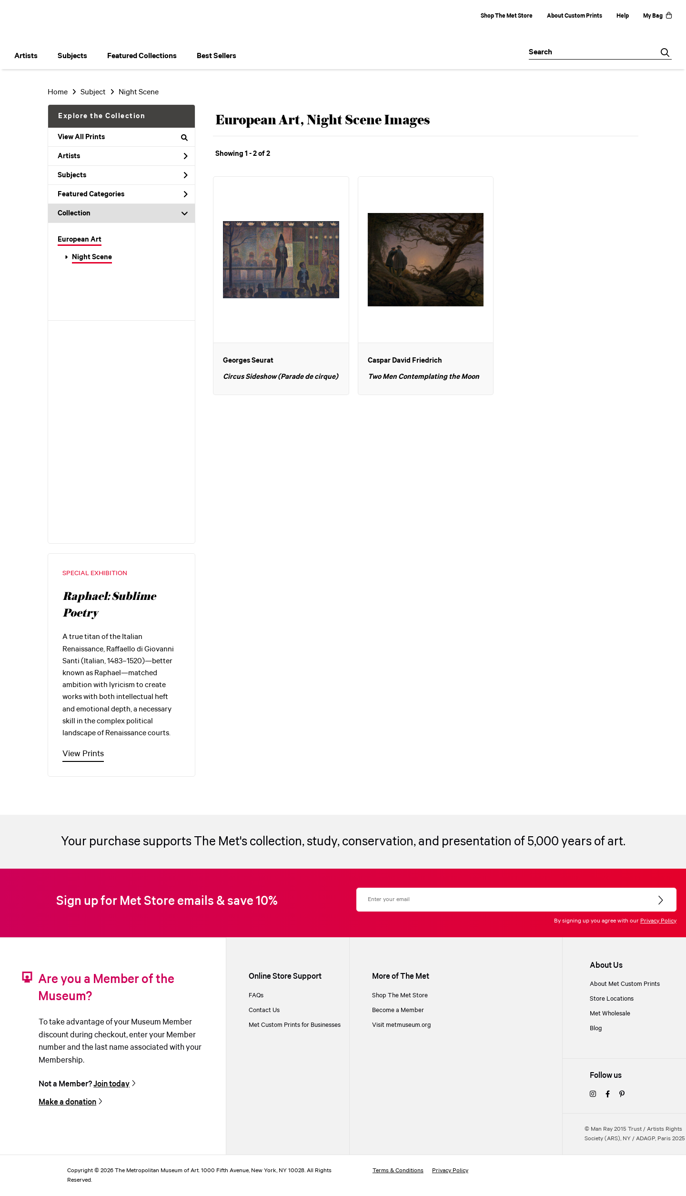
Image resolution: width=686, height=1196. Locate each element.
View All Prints (123, 137)
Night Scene (92, 257)
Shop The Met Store (507, 16)
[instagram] (593, 1095)
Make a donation (67, 1102)
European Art (79, 239)
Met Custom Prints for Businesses (295, 1025)
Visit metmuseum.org (401, 1025)
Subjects (123, 175)
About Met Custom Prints (625, 984)
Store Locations (612, 999)
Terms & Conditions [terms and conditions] (398, 1170)
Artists (123, 156)
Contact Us (264, 1010)
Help (622, 16)
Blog (596, 1028)
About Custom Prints (574, 16)
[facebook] (607, 1095)
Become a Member (398, 1010)
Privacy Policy (658, 921)
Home (58, 92)
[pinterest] (622, 1095)
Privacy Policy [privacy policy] (450, 1170)
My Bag (657, 16)
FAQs (256, 996)
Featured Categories (123, 194)
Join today (111, 1084)
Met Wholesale (610, 1014)
